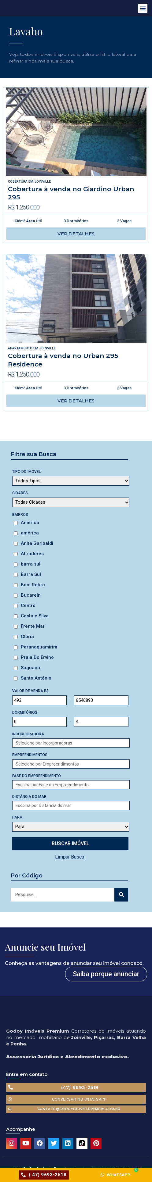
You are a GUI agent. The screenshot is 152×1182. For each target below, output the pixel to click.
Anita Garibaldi (37, 543)
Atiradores (32, 554)
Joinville (42, 182)
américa (30, 533)
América (30, 522)
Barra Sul (31, 574)
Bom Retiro (33, 585)
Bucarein (31, 595)
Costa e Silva (35, 616)
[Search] (121, 895)
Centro (28, 605)
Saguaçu (30, 668)
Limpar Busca (69, 857)
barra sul (30, 564)
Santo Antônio (36, 678)
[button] (142, 8)
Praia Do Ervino (37, 657)
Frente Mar (33, 626)
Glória (27, 636)
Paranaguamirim (39, 647)
